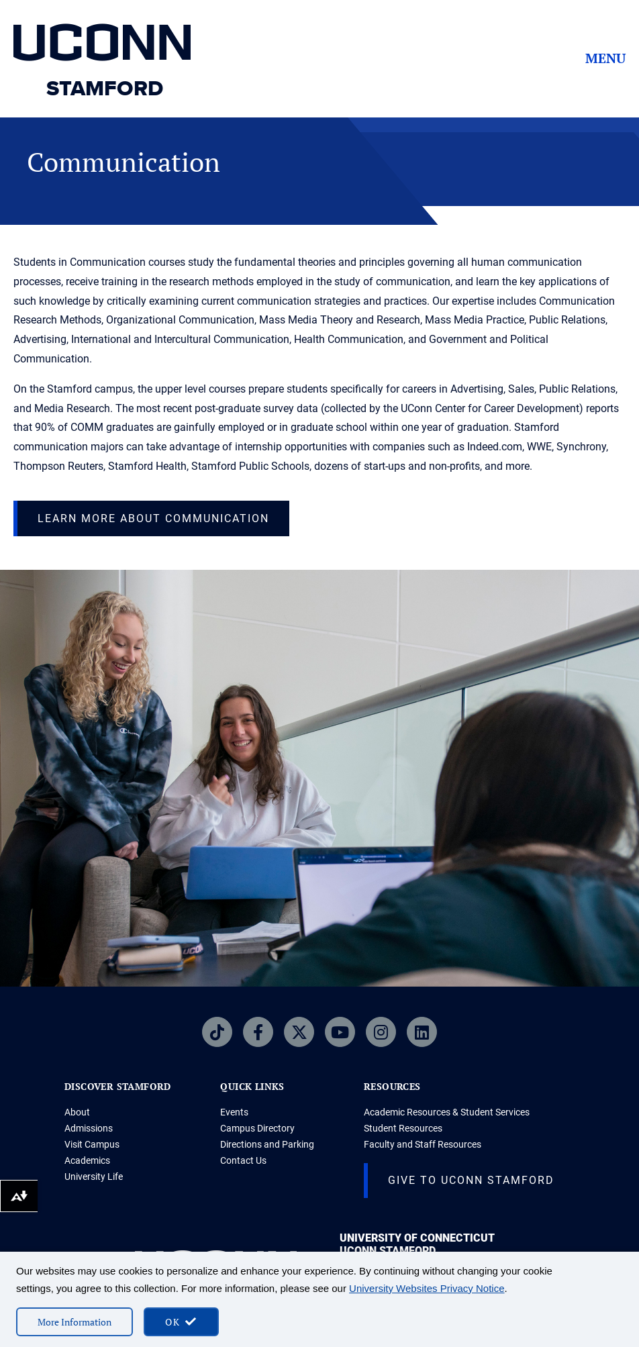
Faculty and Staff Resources (422, 1144)
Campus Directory (257, 1128)
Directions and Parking (267, 1144)
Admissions (88, 1128)
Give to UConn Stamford (471, 1180)
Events (234, 1112)
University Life (93, 1176)
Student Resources (403, 1128)
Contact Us (243, 1160)
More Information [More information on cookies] (74, 1321)
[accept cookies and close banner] (181, 1321)
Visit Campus (91, 1144)
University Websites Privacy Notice (426, 1288)
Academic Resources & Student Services (447, 1112)
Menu (605, 58)
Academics (87, 1160)
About (77, 1112)
